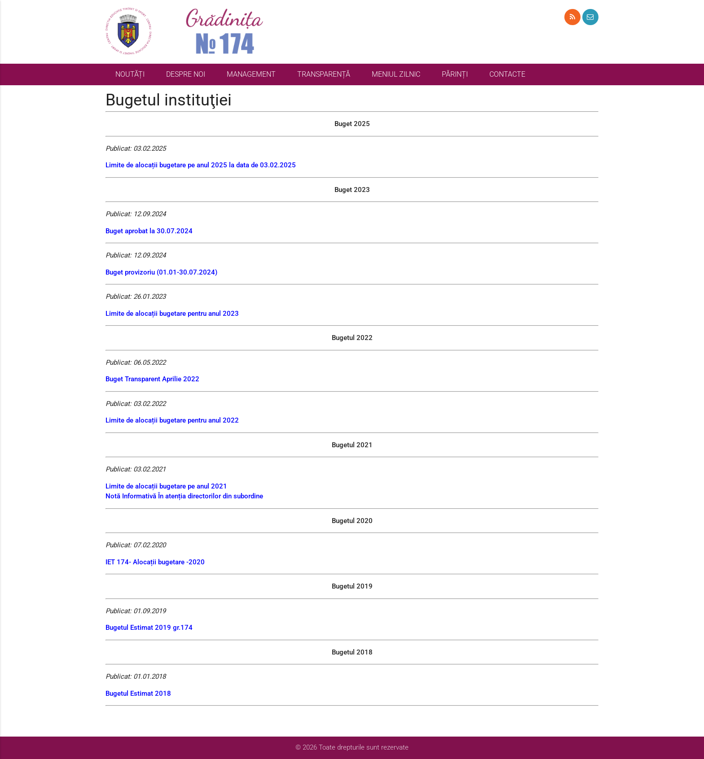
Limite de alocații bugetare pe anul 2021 (166, 486)
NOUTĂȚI (130, 74)
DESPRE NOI (185, 74)
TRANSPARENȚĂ (323, 74)
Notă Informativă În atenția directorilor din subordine (184, 496)
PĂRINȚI (455, 74)
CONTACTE (507, 74)
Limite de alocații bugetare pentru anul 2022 (172, 420)
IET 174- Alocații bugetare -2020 (155, 562)
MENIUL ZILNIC (396, 74)
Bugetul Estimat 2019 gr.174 (149, 628)
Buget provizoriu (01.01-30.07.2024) (161, 272)
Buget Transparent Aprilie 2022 (152, 379)
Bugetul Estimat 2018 (138, 693)
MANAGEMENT (251, 74)
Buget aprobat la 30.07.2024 (149, 231)
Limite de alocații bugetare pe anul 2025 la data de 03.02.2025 (201, 165)
